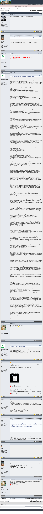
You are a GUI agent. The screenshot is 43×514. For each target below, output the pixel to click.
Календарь (30, 4)
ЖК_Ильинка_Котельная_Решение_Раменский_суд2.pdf (20, 391)
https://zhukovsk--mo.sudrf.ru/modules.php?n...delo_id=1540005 (20, 367)
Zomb (3, 14)
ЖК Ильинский (2, 4)
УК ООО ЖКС (4, 53)
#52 (41, 479)
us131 (3, 323)
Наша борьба (16, 8)
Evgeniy (3, 362)
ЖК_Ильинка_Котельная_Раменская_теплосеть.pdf (20, 393)
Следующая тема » (39, 498)
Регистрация (25, 6)
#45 (41, 323)
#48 (41, 399)
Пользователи (34, 4)
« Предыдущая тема (28, 498)
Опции (40, 12)
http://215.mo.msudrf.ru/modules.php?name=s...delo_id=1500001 (20, 369)
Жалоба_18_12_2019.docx (15, 467)
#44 (41, 72)
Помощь (41, 4)
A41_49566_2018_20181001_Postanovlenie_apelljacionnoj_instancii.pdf (22, 386)
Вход (22, 6)
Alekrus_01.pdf (13, 484)
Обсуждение (11, 8)
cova (2, 399)
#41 (41, 14)
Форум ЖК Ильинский (4, 8)
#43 (41, 53)
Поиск (38, 4)
